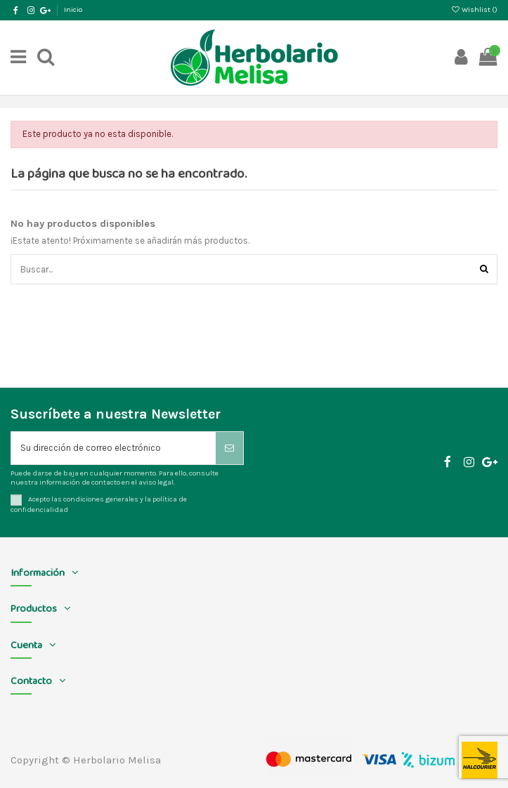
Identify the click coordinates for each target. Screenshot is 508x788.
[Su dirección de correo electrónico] (113, 448)
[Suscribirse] (229, 448)
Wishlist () (474, 9)
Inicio (73, 9)
